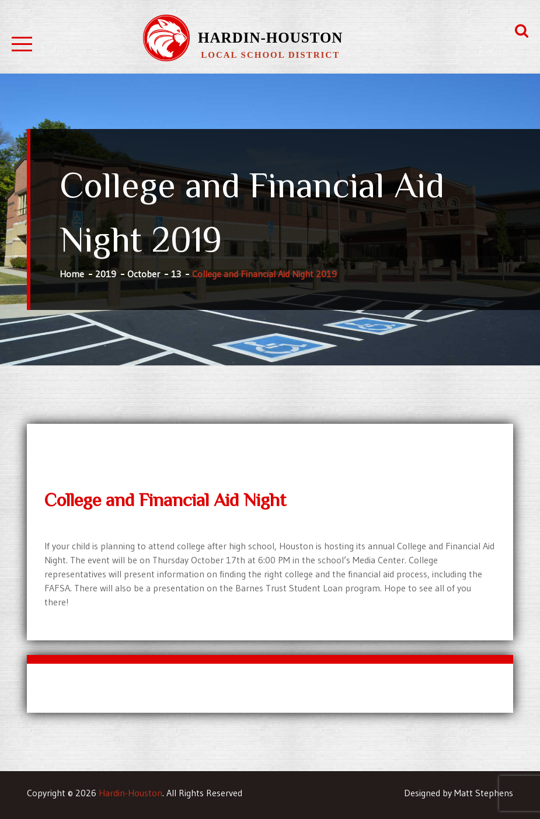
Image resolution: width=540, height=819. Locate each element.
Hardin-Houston (270, 38)
